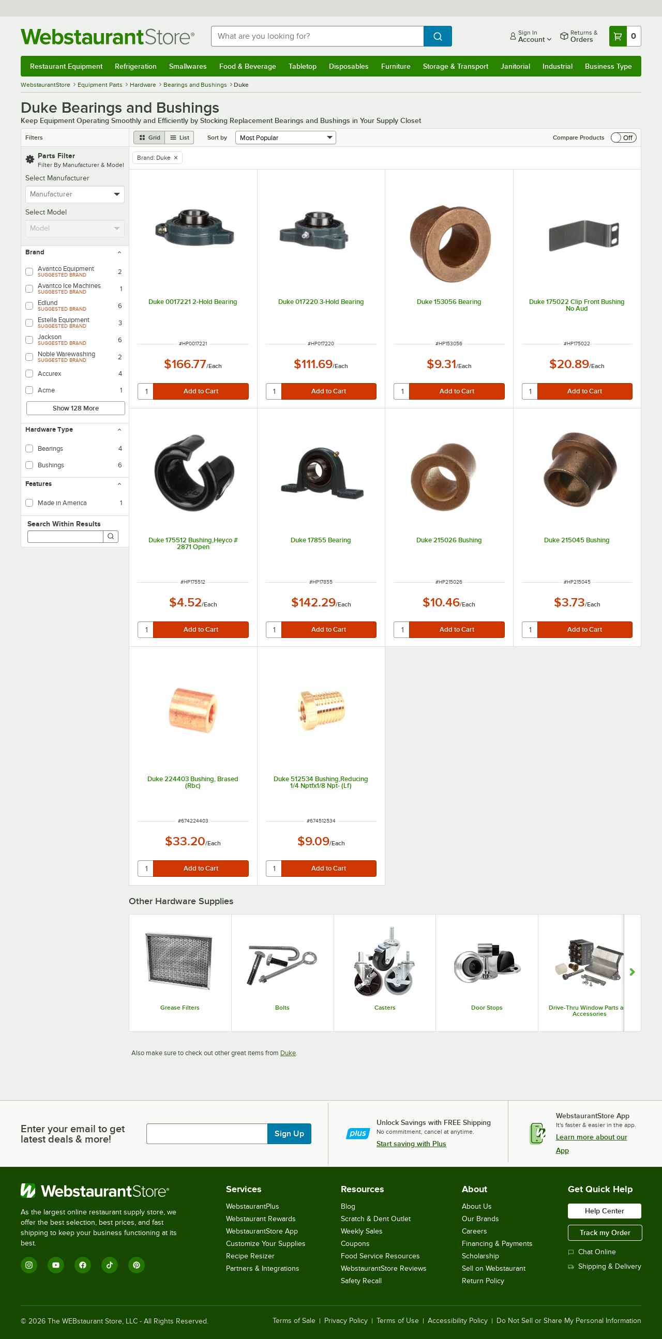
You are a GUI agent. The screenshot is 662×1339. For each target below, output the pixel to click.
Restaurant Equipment (66, 66)
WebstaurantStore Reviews (384, 1268)
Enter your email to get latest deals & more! (73, 1133)
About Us (477, 1206)
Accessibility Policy (458, 1321)
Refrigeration (136, 66)
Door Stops (487, 1008)
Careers (474, 1231)
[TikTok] (109, 1265)
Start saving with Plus (411, 1143)
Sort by (217, 137)
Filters (34, 137)
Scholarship (480, 1256)
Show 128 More (76, 408)
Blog (348, 1206)
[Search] (110, 536)
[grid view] (149, 137)
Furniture (396, 66)
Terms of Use (398, 1321)
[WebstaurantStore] (106, 1190)
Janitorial (515, 66)
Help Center (604, 1211)
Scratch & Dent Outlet (376, 1219)
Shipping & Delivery (604, 1266)
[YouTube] (56, 1265)
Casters (385, 1008)
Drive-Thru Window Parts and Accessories (589, 1011)
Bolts (282, 1008)
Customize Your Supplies (266, 1243)
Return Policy (483, 1281)
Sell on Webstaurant (493, 1268)
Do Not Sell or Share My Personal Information (568, 1321)
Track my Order (605, 1232)
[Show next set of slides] (632, 973)
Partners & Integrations (262, 1268)
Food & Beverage (247, 66)
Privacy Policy (346, 1321)
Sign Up (289, 1133)
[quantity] (146, 391)
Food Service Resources (380, 1256)
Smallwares (188, 66)
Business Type (608, 66)
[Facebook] (82, 1265)
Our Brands (480, 1219)
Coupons (355, 1243)
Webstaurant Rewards (261, 1219)
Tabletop (303, 66)
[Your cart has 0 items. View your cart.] (625, 36)
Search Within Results (64, 524)
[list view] (179, 137)
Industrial (558, 66)
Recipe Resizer (250, 1256)
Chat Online (592, 1252)
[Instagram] (29, 1265)
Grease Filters (180, 1008)
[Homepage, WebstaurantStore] (107, 36)
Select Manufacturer (57, 178)
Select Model (46, 212)
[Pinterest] (136, 1265)
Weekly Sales (362, 1231)
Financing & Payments (497, 1243)
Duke (288, 1053)
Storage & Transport (455, 66)
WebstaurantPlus (252, 1206)
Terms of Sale (294, 1321)
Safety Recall (361, 1281)
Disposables (349, 66)
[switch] (624, 137)
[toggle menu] (117, 194)
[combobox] (317, 36)
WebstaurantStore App (262, 1231)
